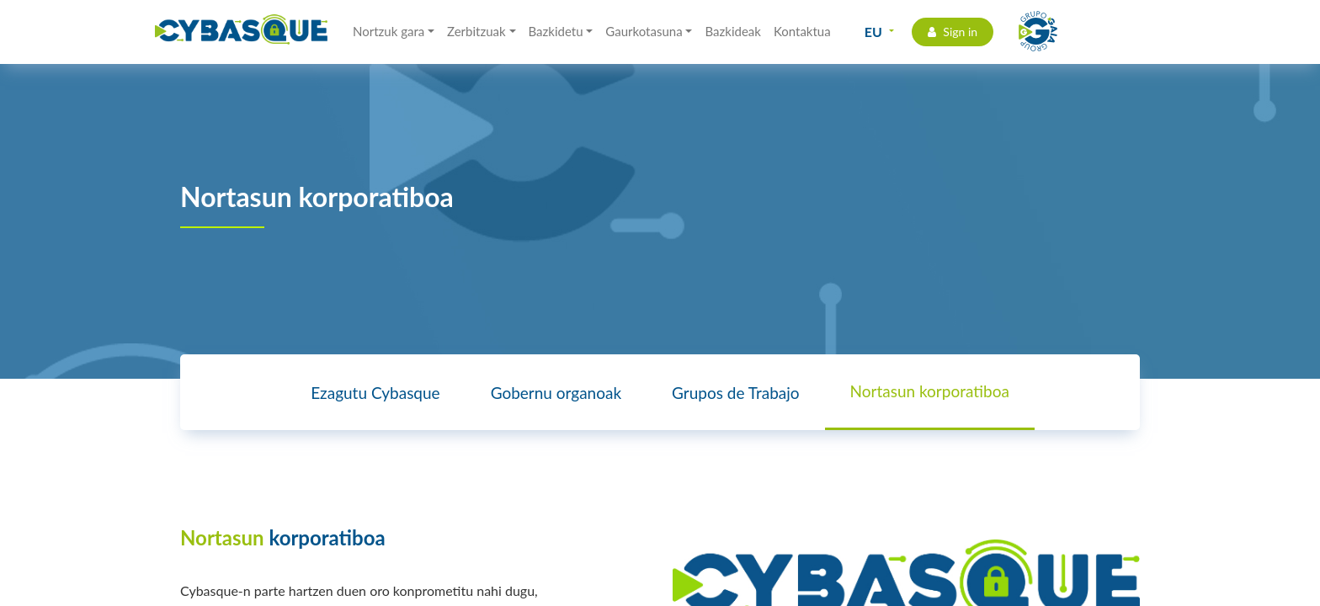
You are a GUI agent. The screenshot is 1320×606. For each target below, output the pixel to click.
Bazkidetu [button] (556, 31)
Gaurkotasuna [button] (643, 31)
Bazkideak (732, 31)
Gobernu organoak (556, 392)
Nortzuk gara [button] (388, 31)
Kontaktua (802, 31)
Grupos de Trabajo (735, 392)
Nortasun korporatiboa (929, 391)
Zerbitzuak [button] (476, 31)
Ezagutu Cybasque (375, 392)
